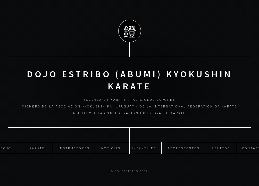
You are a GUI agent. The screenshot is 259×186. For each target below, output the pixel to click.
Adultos (221, 148)
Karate (37, 148)
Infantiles (144, 148)
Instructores (74, 148)
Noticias (111, 148)
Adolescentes (183, 148)
